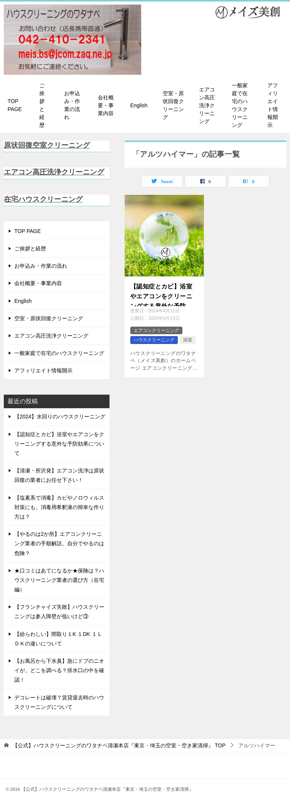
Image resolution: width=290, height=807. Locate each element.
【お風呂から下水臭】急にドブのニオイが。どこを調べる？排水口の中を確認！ (59, 670)
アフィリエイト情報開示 (272, 105)
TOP (118, 745)
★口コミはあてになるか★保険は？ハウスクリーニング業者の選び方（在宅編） (59, 580)
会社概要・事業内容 (106, 105)
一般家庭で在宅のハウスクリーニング (240, 105)
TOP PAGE (15, 105)
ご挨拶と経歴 (42, 105)
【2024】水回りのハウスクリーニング (59, 417)
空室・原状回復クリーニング (173, 105)
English (139, 105)
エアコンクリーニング (156, 330)
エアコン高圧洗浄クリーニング (207, 105)
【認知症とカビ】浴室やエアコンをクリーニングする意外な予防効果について (161, 294)
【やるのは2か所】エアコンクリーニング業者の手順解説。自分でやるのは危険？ (59, 543)
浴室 (187, 340)
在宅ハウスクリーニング (45, 199)
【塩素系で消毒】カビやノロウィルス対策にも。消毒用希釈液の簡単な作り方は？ (59, 507)
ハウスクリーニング (154, 340)
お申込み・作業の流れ (72, 105)
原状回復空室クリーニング (49, 145)
